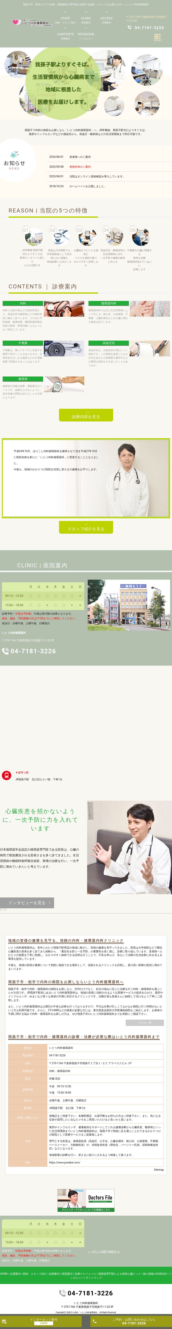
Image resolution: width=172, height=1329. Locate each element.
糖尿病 (23, 379)
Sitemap (159, 1169)
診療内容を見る (86, 416)
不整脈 (23, 343)
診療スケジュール (85, 1273)
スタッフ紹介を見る (86, 529)
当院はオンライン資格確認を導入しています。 (97, 176)
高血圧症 (109, 343)
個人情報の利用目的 (155, 1273)
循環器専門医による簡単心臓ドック (119, 1273)
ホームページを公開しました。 (88, 186)
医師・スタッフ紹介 (35, 1273)
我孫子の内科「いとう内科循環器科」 (83, 1312)
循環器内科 (108, 303)
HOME (4, 1273)
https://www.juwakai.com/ (64, 1162)
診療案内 (54, 1273)
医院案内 (67, 1273)
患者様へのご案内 (80, 156)
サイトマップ (94, 1277)
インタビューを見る (27, 902)
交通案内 (15, 1273)
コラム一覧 (144, 1022)
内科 (23, 303)
